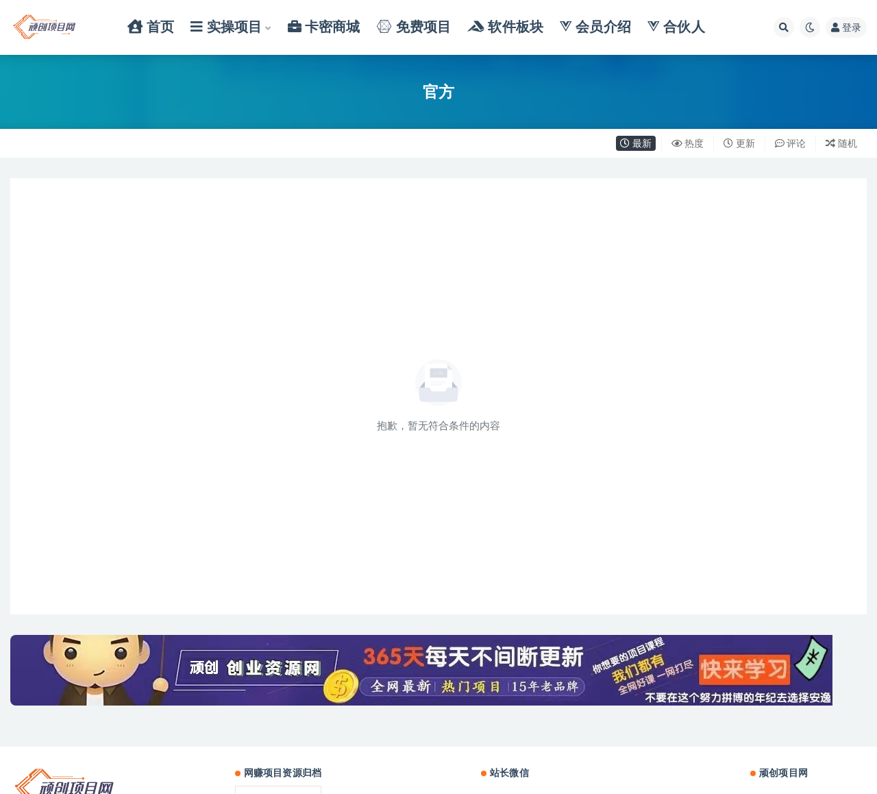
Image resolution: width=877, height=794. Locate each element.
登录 (846, 27)
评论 (790, 143)
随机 (841, 143)
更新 (739, 143)
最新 (636, 143)
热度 (687, 143)
